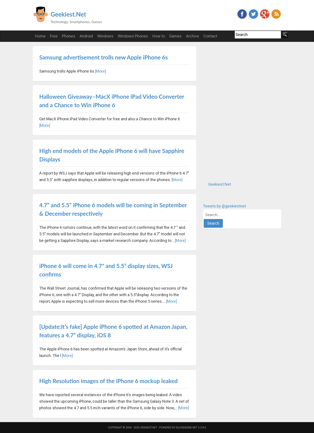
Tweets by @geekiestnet (224, 206)
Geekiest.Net (68, 14)
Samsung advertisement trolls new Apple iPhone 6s (103, 57)
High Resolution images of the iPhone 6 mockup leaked (108, 380)
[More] (100, 71)
